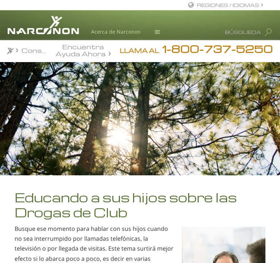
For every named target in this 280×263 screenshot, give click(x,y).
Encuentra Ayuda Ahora (80, 49)
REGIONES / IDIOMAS (228, 5)
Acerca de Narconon (116, 31)
